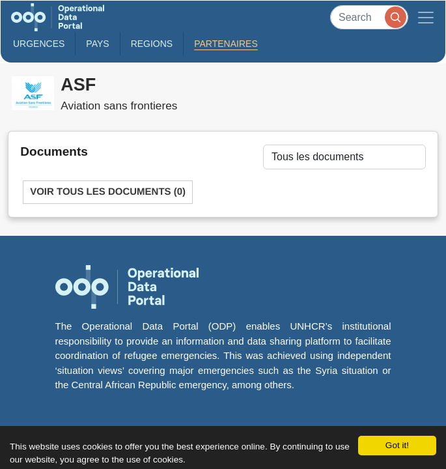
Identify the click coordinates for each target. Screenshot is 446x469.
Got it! (397, 445)
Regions (152, 43)
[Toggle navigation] (425, 17)
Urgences (38, 43)
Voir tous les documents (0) (108, 191)
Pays (97, 43)
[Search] (369, 17)
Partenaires (226, 43)
